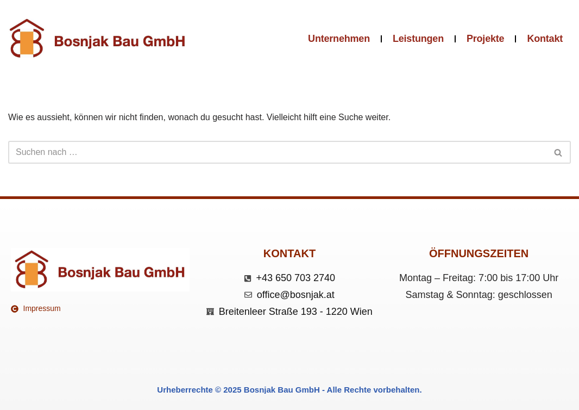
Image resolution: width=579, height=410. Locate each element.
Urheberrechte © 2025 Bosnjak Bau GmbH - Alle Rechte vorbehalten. (289, 389)
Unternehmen (339, 38)
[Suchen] (277, 152)
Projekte (485, 38)
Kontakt (545, 38)
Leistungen (418, 38)
